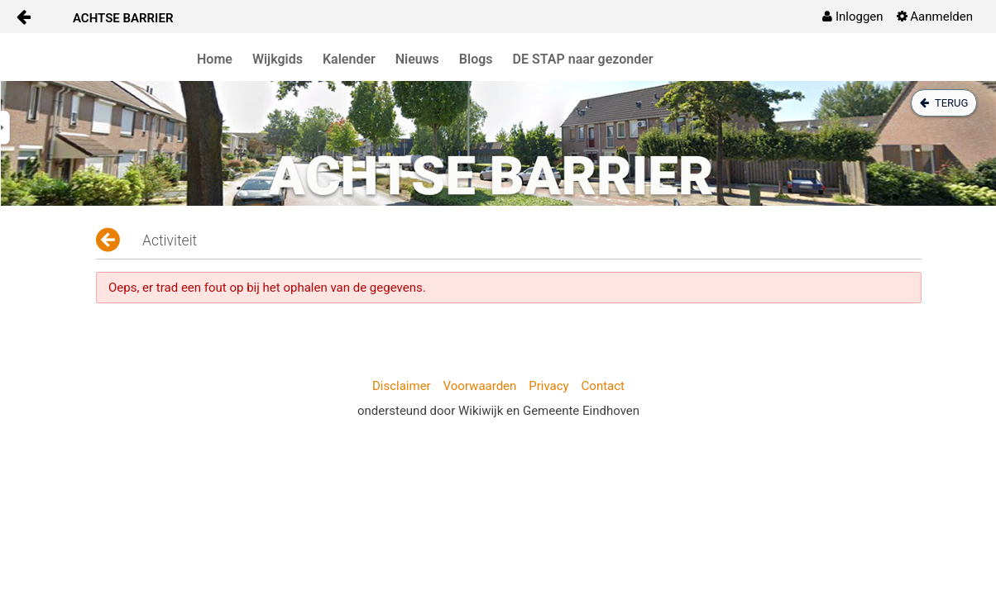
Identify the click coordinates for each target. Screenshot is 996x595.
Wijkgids (277, 59)
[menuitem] (852, 16)
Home (214, 59)
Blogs (476, 59)
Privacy (548, 385)
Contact (603, 385)
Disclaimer (401, 385)
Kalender (349, 59)
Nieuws (417, 59)
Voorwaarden (480, 385)
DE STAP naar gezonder (583, 59)
